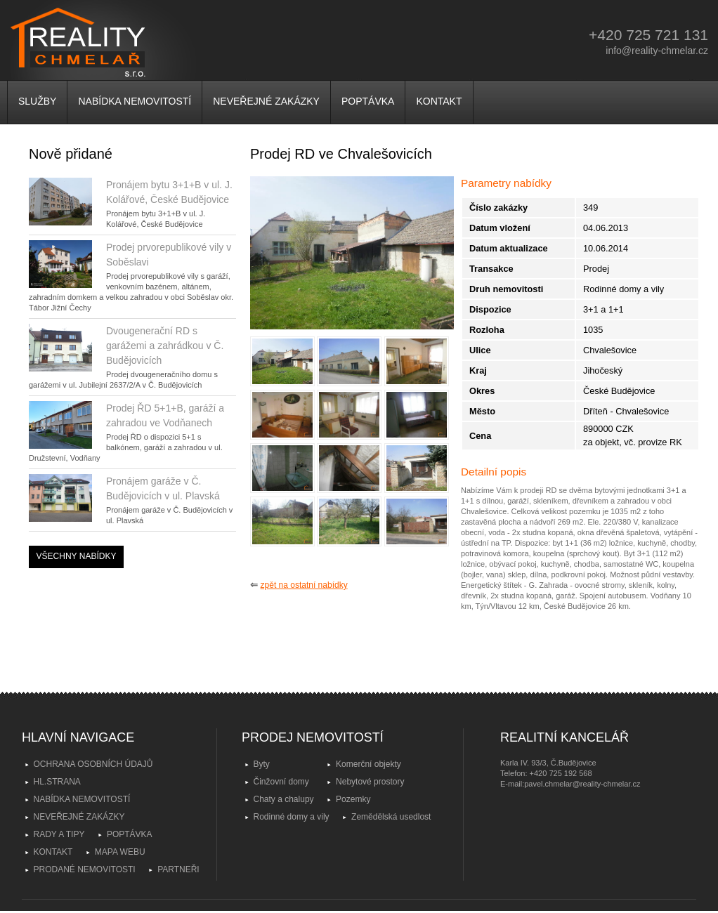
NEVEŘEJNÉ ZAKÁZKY (266, 101)
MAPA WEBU (120, 852)
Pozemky (353, 799)
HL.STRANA (57, 782)
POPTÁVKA (367, 101)
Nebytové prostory (370, 782)
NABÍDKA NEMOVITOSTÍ (134, 101)
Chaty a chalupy (284, 799)
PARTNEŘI (178, 869)
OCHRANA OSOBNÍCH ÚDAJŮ (93, 764)
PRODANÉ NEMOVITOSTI (85, 869)
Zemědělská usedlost (391, 817)
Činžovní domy (281, 782)
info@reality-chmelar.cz (657, 50)
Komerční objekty (368, 764)
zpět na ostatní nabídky (304, 585)
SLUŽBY (37, 101)
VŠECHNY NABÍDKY (77, 556)
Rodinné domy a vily (291, 817)
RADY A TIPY (59, 834)
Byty (262, 764)
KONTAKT (439, 101)
